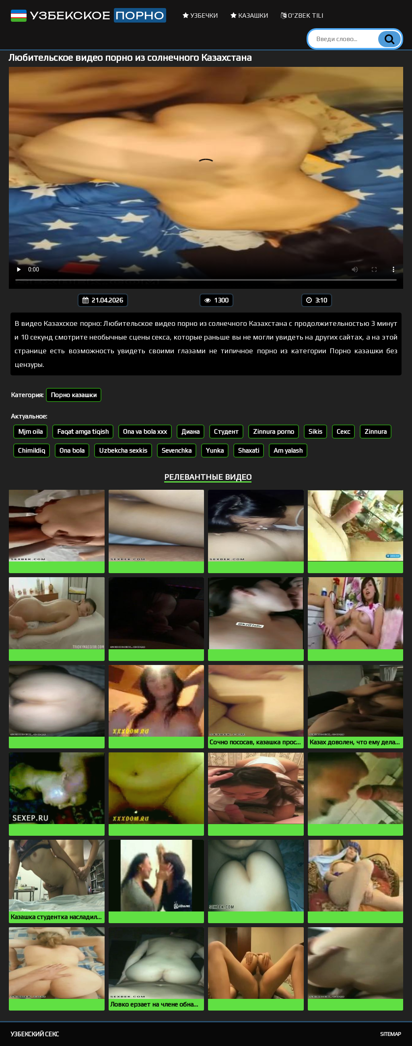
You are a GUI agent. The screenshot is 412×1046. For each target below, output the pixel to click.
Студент (226, 431)
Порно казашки (74, 395)
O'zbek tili (302, 15)
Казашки (249, 15)
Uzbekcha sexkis (123, 450)
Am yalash (288, 450)
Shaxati (248, 450)
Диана (190, 431)
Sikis (315, 431)
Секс (343, 431)
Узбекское (87, 15)
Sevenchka (177, 450)
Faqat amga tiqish (83, 431)
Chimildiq (31, 450)
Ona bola (72, 450)
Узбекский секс (35, 1034)
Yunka (215, 450)
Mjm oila (30, 431)
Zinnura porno (273, 431)
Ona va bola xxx (145, 431)
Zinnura (376, 431)
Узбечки (200, 15)
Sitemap (390, 1034)
